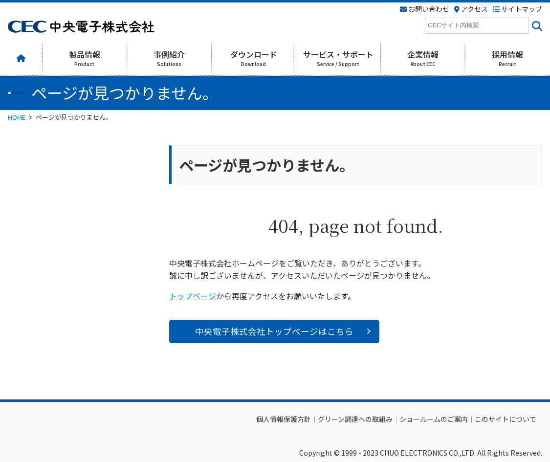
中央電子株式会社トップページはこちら (274, 331)
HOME (16, 117)
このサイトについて (505, 419)
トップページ (192, 296)
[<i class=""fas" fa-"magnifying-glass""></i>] (535, 26)
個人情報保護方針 (283, 419)
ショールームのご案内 (433, 419)
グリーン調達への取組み (355, 419)
